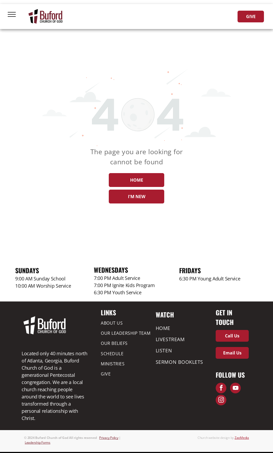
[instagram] (221, 401)
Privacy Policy (108, 437)
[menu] (12, 14)
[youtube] (235, 389)
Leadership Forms (37, 442)
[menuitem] (127, 323)
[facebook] (221, 389)
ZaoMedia (242, 437)
